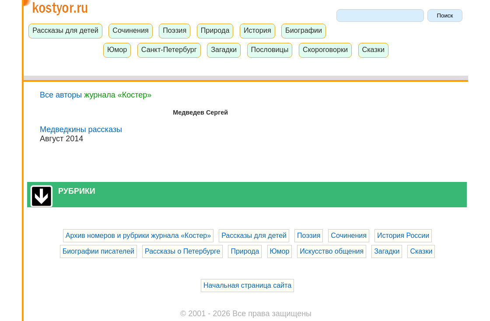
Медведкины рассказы (81, 129)
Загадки (224, 49)
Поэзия (174, 30)
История (257, 30)
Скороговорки (325, 49)
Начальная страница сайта (247, 285)
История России (403, 235)
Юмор (117, 49)
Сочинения (130, 30)
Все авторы (61, 95)
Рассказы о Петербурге (182, 251)
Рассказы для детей (65, 30)
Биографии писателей (98, 251)
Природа (215, 30)
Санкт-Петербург (169, 49)
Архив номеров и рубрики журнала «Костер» (138, 235)
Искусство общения (332, 251)
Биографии (303, 30)
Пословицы (270, 49)
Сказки (373, 49)
